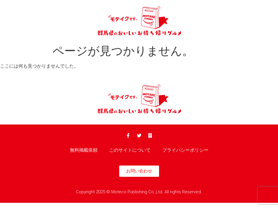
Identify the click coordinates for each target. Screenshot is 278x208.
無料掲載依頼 (84, 150)
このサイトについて (130, 150)
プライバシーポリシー (185, 150)
